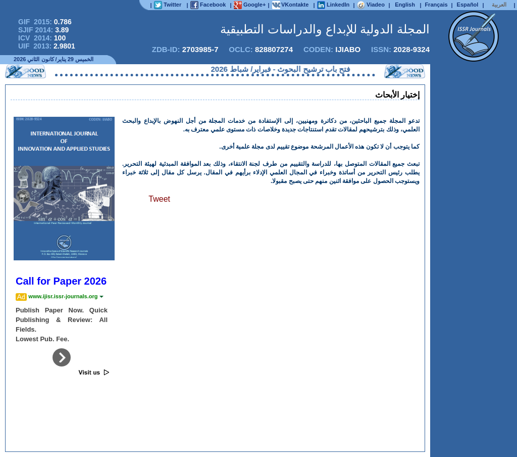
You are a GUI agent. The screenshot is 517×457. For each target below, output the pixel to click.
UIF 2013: (46, 46)
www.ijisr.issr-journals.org (65, 296)
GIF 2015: (45, 22)
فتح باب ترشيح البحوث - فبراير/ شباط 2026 (277, 69)
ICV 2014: (42, 38)
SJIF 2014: (43, 30)
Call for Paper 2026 (61, 281)
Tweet (159, 199)
